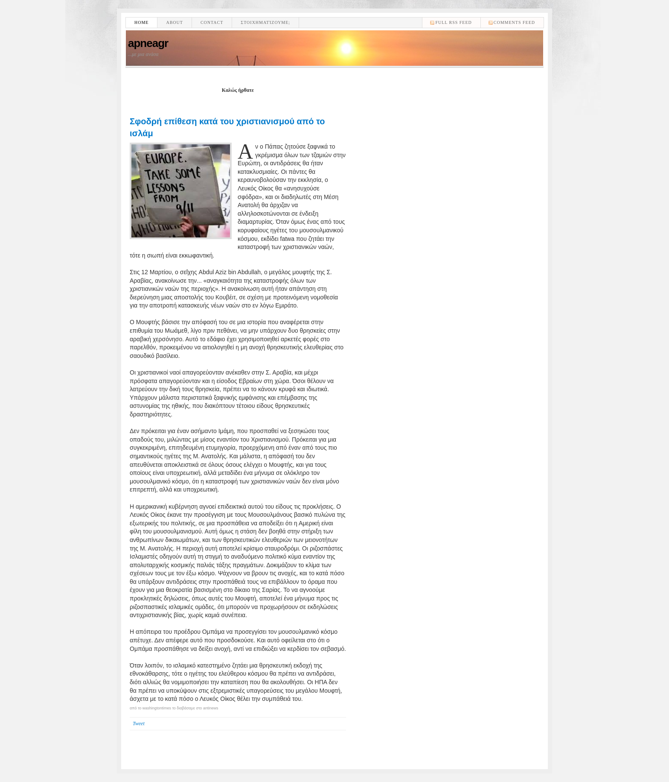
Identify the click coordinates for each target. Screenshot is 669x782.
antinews (210, 708)
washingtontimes (157, 708)
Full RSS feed (453, 22)
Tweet (139, 723)
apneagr (148, 43)
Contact (212, 22)
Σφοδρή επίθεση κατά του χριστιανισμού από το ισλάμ (227, 127)
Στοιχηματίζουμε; (265, 22)
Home (141, 22)
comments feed (514, 22)
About (174, 22)
